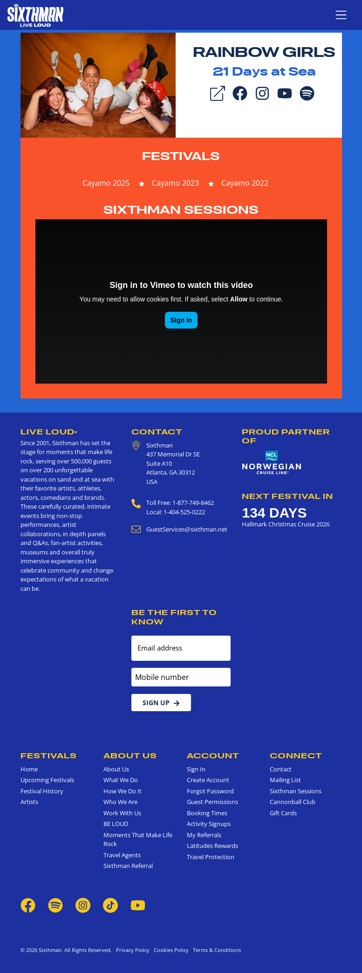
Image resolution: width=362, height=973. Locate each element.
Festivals (181, 156)
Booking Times (207, 813)
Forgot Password (210, 791)
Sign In (196, 769)
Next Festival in (287, 496)
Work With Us (122, 813)
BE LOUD (115, 823)
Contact (157, 431)
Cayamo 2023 (175, 183)
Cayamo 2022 (244, 183)
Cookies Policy (170, 949)
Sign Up (161, 702)
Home (29, 769)
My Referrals (204, 835)
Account (213, 755)
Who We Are (120, 802)
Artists (29, 802)
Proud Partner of (286, 436)
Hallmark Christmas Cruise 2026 (285, 524)
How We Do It (122, 791)
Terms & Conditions (215, 949)
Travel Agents (122, 855)
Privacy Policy (133, 949)
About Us (130, 755)
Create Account (208, 780)
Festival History (41, 791)
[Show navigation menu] (341, 15)
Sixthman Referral (128, 865)
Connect (296, 755)
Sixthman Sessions (181, 210)
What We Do (120, 780)
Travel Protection (210, 857)
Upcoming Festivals (47, 780)
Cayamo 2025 (106, 183)
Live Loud (48, 431)
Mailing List (285, 780)
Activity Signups (209, 823)
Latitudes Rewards (212, 845)
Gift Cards (283, 813)
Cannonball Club (292, 802)
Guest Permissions (212, 802)
